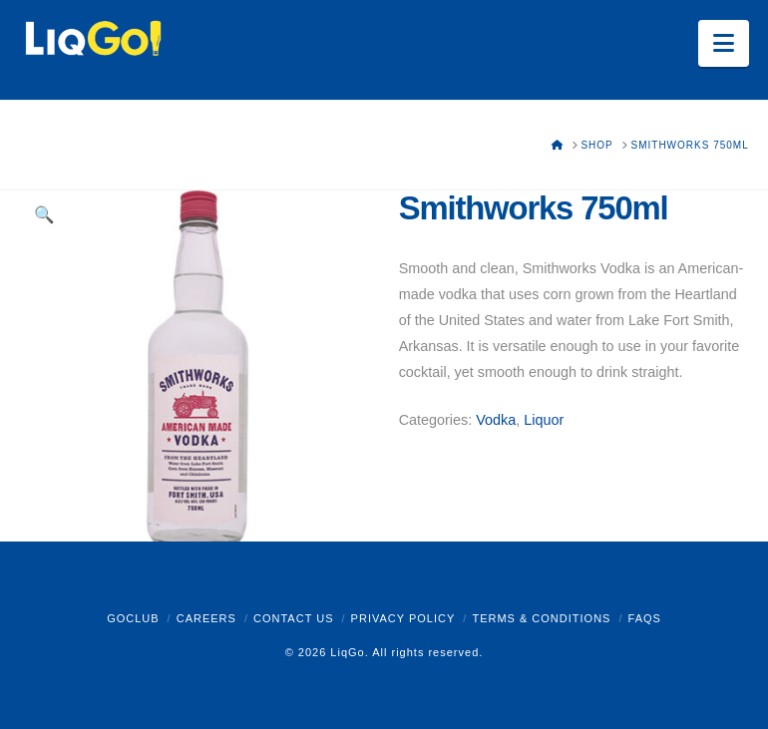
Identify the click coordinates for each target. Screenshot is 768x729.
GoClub (133, 618)
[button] (723, 43)
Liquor (544, 420)
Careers (206, 618)
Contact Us (293, 618)
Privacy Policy (403, 618)
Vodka (496, 420)
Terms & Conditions (541, 618)
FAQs (644, 618)
